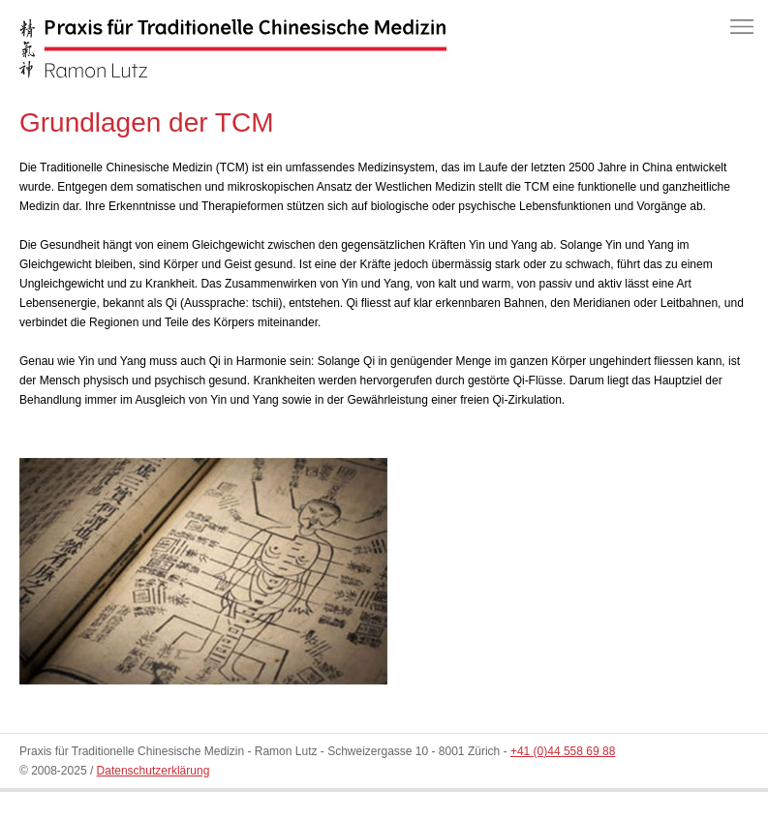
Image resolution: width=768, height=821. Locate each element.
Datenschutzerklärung (153, 770)
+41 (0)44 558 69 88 (562, 751)
